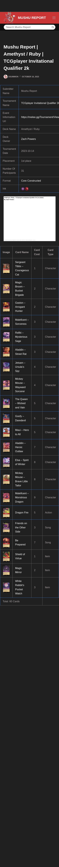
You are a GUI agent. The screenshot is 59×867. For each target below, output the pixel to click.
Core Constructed (31, 180)
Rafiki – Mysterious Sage (21, 336)
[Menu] (54, 17)
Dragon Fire (21, 512)
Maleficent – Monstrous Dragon (22, 497)
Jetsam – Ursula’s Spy (20, 366)
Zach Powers (28, 139)
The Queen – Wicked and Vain (21, 403)
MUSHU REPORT (32, 18)
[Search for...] (27, 27)
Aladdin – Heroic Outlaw (20, 447)
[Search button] (53, 27)
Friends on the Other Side (21, 527)
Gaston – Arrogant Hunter (20, 306)
